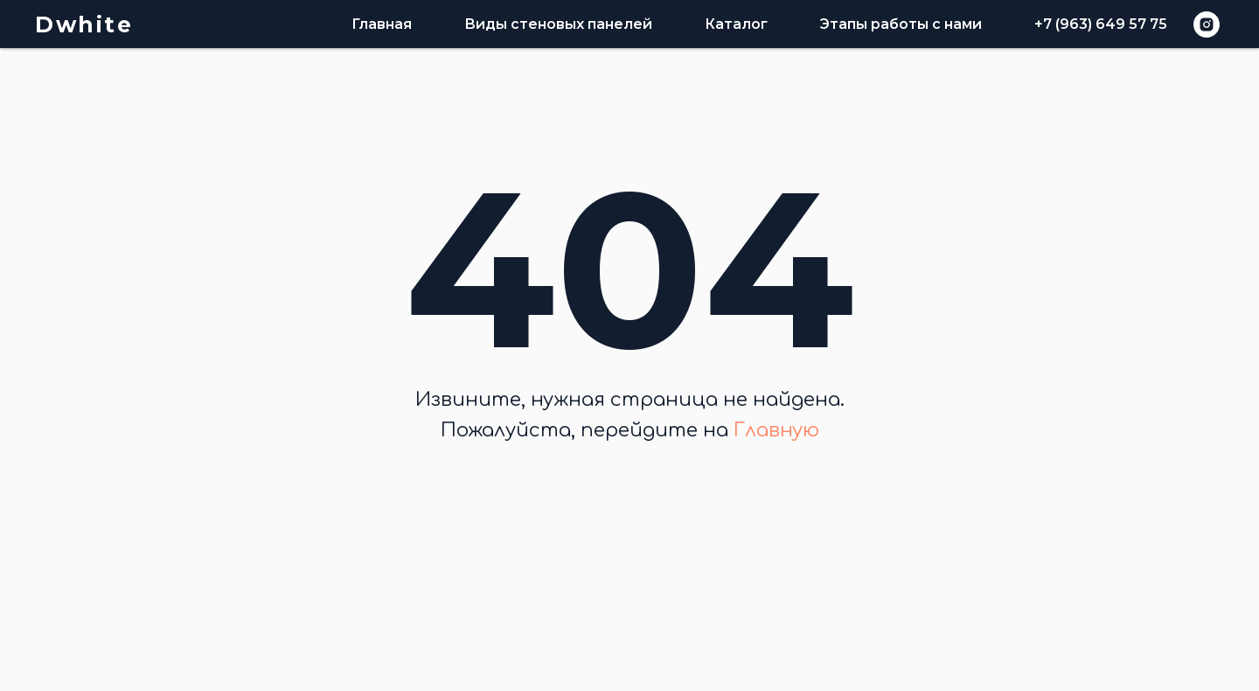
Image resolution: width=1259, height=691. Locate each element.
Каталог (736, 24)
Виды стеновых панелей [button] (558, 24)
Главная (381, 24)
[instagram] (1206, 24)
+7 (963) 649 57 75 (1100, 24)
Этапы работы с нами (901, 24)
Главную (776, 430)
